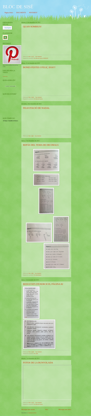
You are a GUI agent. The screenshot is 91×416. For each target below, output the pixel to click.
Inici (46, 409)
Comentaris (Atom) (32, 412)
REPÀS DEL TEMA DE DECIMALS (41, 145)
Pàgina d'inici (9, 12)
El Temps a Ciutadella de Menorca (10, 120)
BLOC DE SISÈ (18, 6)
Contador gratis (5, 76)
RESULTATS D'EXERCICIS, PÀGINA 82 (43, 284)
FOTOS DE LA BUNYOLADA (38, 362)
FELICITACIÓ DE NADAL (36, 108)
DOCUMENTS (21, 12)
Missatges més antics (64, 409)
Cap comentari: (38, 56)
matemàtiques (38, 275)
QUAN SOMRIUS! (32, 26)
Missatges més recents (28, 409)
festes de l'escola (39, 58)
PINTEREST (33, 12)
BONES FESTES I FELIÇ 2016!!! (39, 67)
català (36, 353)
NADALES (45, 58)
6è (34, 58)
